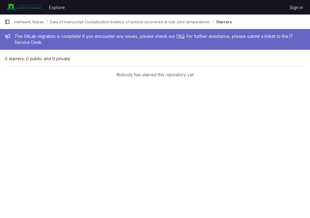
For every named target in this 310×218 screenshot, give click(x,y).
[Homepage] (23, 7)
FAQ (180, 36)
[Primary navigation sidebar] (7, 22)
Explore (57, 7)
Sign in (296, 7)
